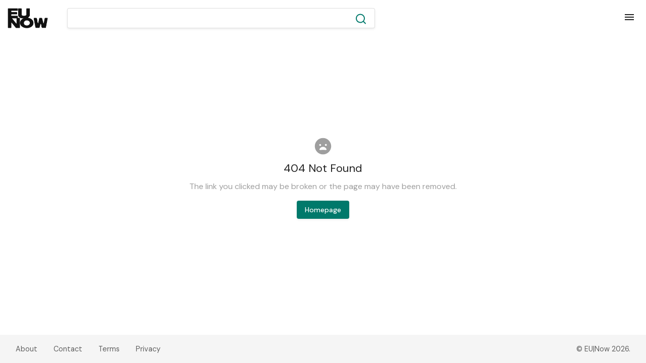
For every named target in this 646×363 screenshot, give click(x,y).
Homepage (323, 209)
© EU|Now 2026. (603, 348)
